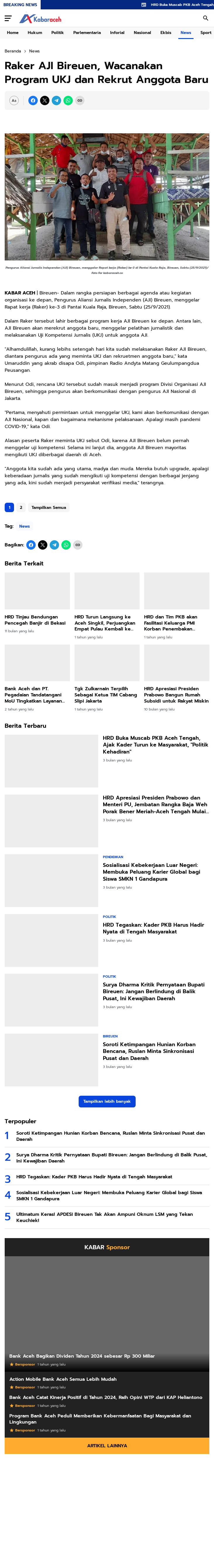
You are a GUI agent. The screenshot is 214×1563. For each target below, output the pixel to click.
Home (12, 33)
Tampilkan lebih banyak (107, 1101)
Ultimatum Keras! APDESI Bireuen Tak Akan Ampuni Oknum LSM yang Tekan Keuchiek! (104, 1217)
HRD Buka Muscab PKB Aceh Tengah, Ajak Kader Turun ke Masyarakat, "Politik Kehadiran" (155, 745)
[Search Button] (206, 18)
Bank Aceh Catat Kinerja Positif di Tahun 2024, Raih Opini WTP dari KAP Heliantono (105, 1398)
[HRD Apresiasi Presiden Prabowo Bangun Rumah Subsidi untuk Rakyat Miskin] (176, 663)
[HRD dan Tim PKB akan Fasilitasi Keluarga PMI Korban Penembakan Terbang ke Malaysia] (176, 590)
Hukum (35, 33)
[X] (44, 100)
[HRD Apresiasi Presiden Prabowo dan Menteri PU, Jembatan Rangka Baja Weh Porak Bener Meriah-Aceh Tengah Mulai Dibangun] (51, 821)
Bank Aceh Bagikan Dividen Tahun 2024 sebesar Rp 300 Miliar (82, 1356)
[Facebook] (33, 100)
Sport (206, 33)
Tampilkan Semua (49, 507)
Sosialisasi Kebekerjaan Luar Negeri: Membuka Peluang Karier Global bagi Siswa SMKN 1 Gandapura (151, 872)
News (186, 33)
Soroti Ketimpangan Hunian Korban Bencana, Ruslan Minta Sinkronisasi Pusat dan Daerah (149, 1051)
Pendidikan (113, 857)
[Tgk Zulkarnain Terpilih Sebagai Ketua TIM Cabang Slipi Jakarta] (107, 663)
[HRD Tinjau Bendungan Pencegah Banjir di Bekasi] (37, 590)
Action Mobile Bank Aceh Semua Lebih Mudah (63, 1379)
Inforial (117, 33)
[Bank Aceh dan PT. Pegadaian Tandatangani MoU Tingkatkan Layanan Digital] (37, 663)
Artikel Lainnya (107, 1445)
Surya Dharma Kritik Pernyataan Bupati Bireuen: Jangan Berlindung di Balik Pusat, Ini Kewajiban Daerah (154, 991)
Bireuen (110, 1036)
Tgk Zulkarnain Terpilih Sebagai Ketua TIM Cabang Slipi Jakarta (106, 695)
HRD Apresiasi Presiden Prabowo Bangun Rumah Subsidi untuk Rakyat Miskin (176, 695)
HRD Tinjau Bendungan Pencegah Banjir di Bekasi (35, 620)
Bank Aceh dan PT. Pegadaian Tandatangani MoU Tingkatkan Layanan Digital (33, 695)
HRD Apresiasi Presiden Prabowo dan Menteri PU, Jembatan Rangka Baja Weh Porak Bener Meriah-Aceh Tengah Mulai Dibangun (155, 805)
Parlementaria (87, 33)
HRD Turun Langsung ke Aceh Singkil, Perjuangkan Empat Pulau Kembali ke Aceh (105, 623)
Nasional (142, 33)
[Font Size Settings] (14, 100)
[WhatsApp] (68, 100)
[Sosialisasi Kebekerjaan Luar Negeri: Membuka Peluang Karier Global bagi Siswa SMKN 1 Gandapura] (51, 880)
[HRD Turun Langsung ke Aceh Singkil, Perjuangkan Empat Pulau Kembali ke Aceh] (107, 590)
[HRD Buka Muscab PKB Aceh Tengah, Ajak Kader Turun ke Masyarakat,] (51, 761)
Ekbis (165, 33)
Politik (57, 33)
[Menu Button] (8, 18)
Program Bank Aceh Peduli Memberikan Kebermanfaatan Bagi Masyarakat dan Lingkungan (100, 1419)
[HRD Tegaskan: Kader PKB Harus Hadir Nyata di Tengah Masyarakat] (51, 940)
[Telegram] (56, 100)
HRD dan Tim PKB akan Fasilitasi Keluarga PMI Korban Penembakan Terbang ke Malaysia (170, 623)
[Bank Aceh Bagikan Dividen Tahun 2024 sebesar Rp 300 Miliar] (107, 1314)
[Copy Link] (79, 100)
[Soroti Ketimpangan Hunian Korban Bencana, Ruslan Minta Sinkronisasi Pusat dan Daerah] (51, 1060)
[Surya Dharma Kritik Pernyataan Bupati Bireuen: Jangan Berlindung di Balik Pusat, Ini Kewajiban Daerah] (51, 1000)
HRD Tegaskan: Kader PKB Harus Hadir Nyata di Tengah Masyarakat (153, 928)
